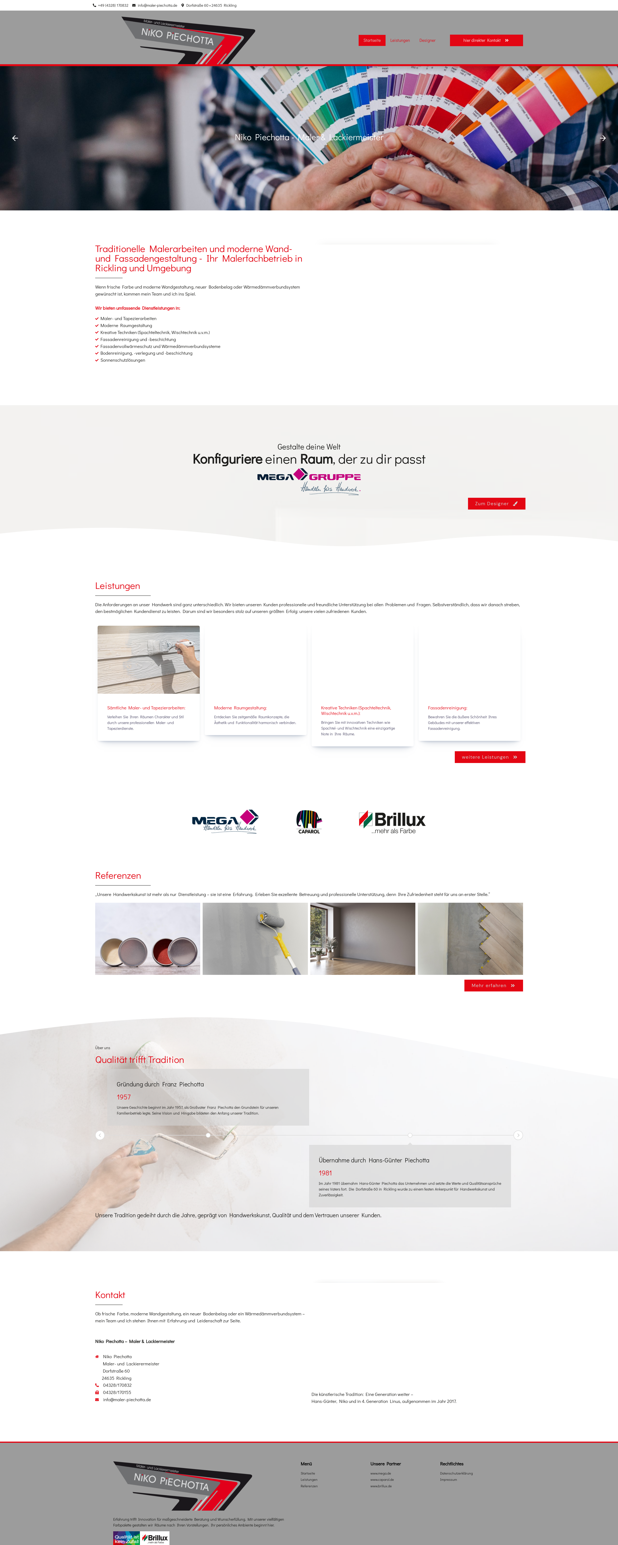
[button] (15, 138)
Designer (427, 40)
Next (518, 1135)
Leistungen (400, 40)
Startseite (372, 40)
